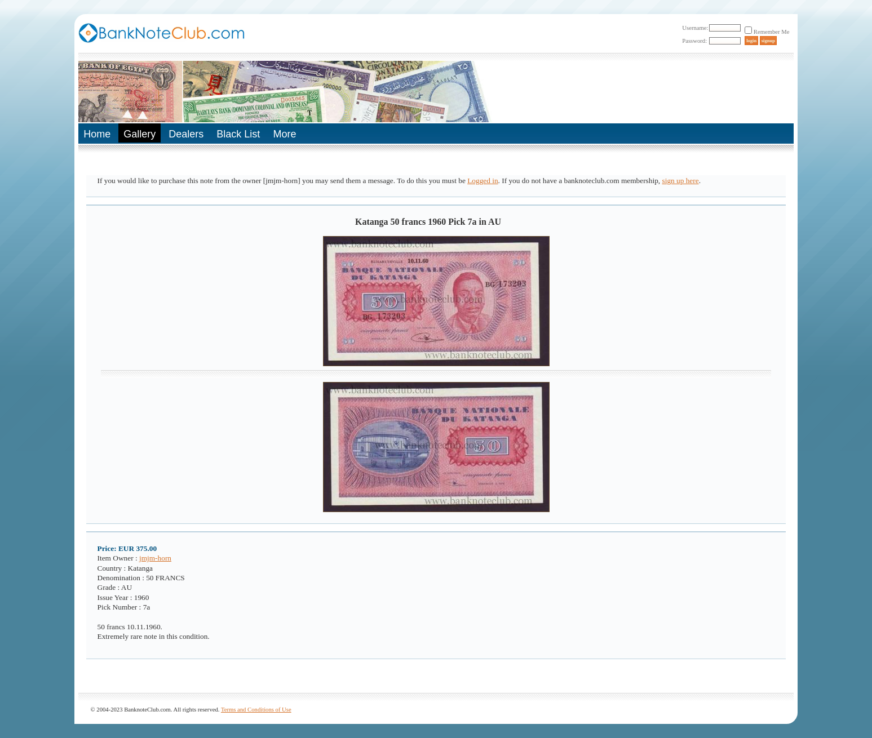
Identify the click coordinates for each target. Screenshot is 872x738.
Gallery (139, 134)
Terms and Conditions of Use (256, 709)
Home (96, 134)
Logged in (482, 180)
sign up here (680, 180)
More (284, 134)
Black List (238, 134)
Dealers (186, 134)
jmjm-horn (155, 558)
